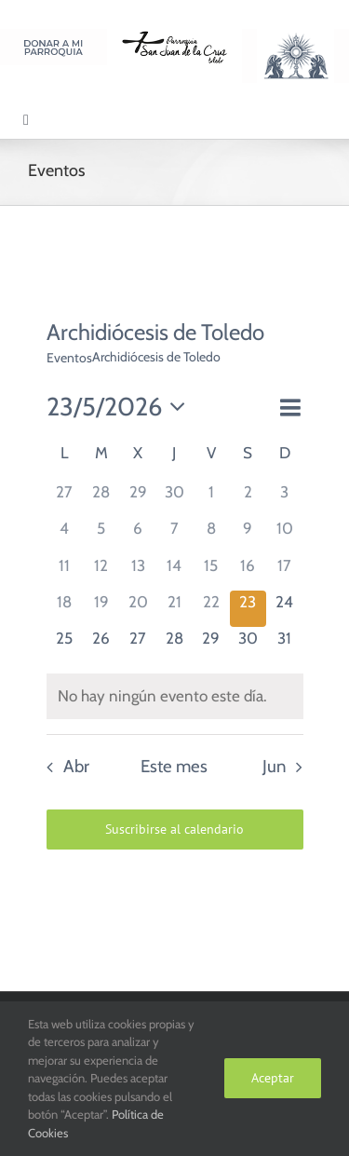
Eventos (69, 357)
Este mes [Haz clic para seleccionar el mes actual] (174, 766)
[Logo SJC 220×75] (174, 36)
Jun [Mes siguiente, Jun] (274, 766)
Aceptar (272, 1077)
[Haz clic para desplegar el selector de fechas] (121, 407)
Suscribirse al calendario (174, 829)
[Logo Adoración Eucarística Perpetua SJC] (295, 36)
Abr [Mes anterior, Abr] (76, 766)
